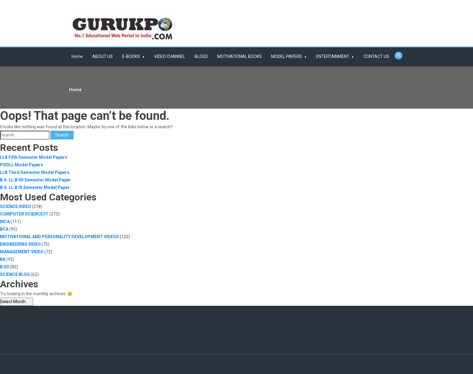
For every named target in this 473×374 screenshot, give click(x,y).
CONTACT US (376, 56)
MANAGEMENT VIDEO (21, 251)
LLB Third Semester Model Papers (34, 172)
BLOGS (201, 56)
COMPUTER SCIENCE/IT (24, 214)
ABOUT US (102, 56)
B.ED (4, 266)
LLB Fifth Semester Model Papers (33, 157)
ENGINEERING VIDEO (20, 244)
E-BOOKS (131, 56)
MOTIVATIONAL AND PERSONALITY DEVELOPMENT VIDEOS (59, 236)
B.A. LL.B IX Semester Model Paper (35, 187)
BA (2, 259)
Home (77, 56)
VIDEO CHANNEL (169, 56)
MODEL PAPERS (286, 56)
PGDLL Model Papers (21, 164)
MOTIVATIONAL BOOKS (239, 56)
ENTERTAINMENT (332, 56)
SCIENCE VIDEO (15, 206)
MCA (5, 221)
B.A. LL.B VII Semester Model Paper (35, 179)
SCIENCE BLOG (15, 274)
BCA (4, 229)
